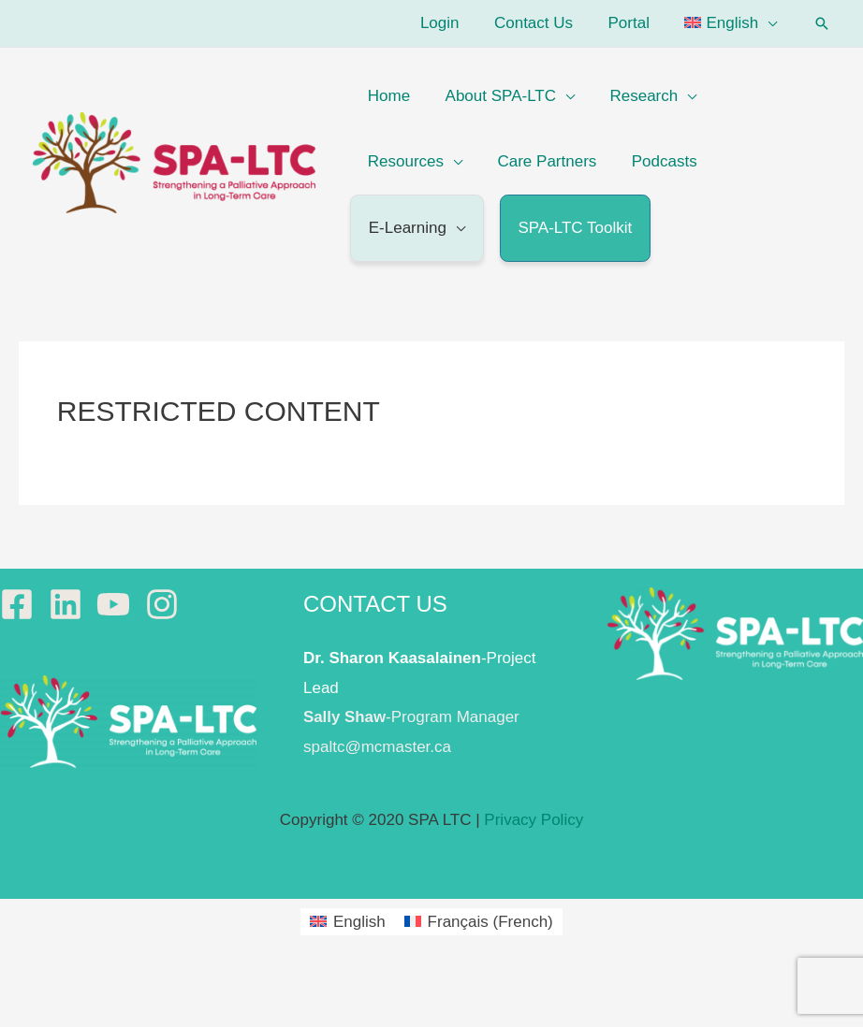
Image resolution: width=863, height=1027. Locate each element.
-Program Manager (411, 717)
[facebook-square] (22, 604)
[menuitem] (732, 23)
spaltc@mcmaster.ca (377, 747)
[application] (769, 23)
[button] (821, 23)
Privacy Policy (533, 820)
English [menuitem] (359, 922)
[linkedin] (71, 604)
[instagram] (167, 604)
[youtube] (118, 604)
